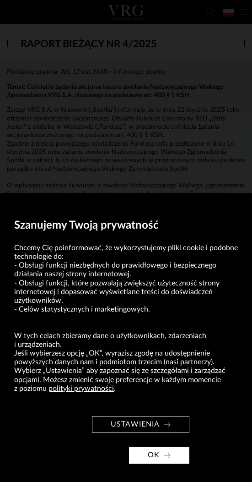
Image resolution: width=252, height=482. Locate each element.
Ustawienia (135, 424)
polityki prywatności (81, 388)
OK (154, 455)
